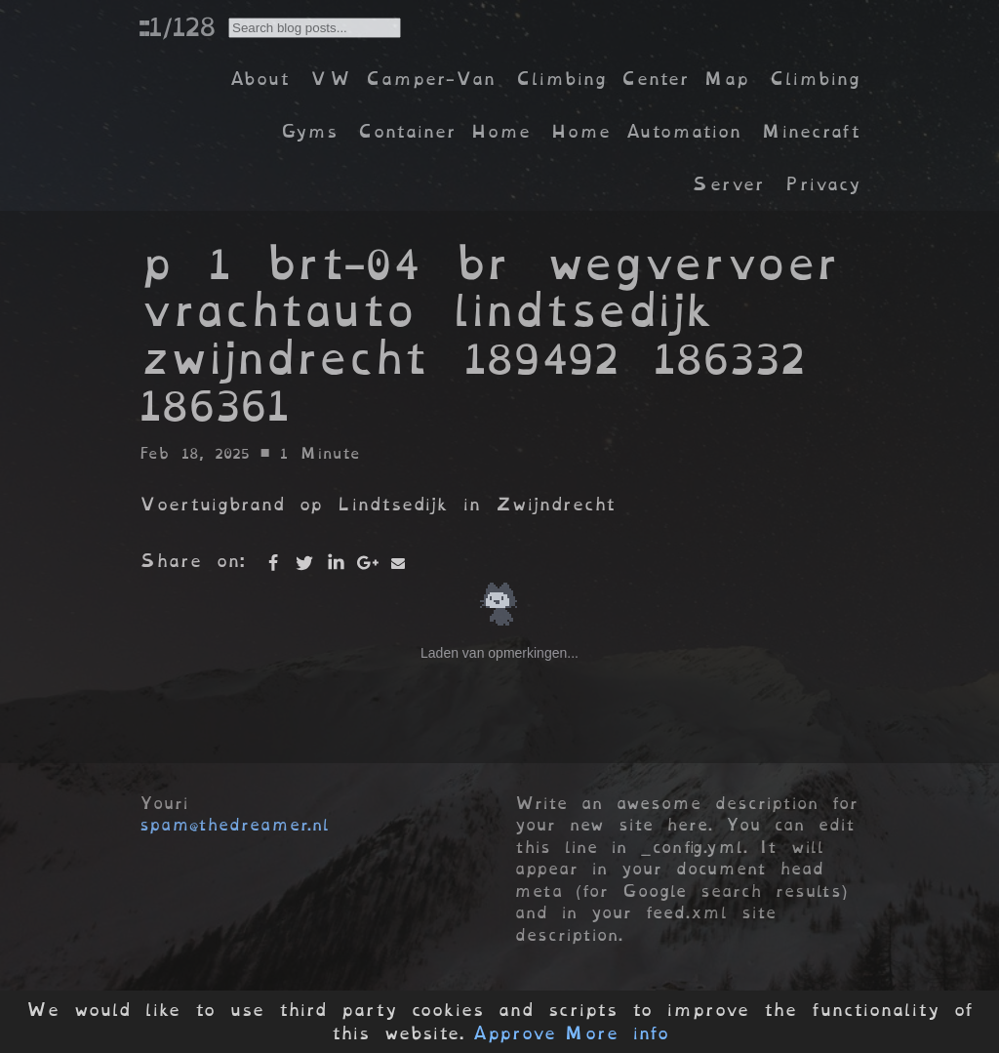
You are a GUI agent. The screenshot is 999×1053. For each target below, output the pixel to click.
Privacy (822, 184)
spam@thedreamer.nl (234, 824)
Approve (513, 1033)
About (259, 78)
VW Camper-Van (402, 78)
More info (616, 1033)
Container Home (444, 131)
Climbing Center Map (632, 78)
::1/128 (177, 26)
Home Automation (645, 131)
